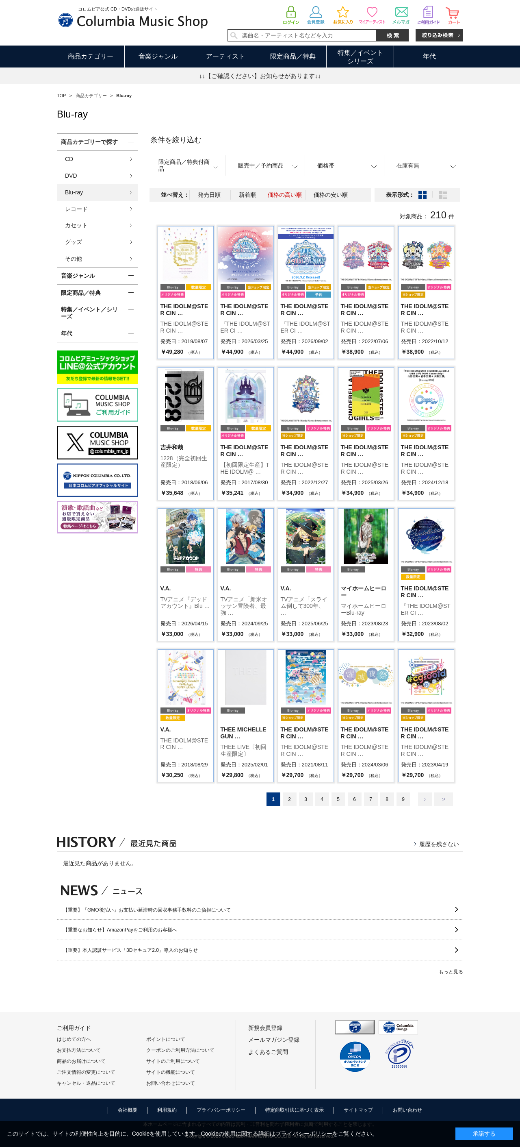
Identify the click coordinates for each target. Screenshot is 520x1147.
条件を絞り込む (176, 140)
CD (69, 159)
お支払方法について (79, 1050)
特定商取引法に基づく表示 (294, 1110)
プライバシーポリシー (221, 1110)
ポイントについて (165, 1039)
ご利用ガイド (74, 1028)
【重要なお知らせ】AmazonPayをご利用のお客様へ (120, 930)
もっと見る (451, 972)
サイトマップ (358, 1110)
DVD (71, 175)
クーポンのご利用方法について (180, 1050)
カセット (76, 225)
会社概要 (127, 1110)
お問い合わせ (407, 1110)
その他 (73, 258)
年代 (429, 56)
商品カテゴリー (90, 56)
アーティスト (225, 56)
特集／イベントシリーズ (360, 57)
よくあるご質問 (268, 1052)
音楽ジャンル (158, 56)
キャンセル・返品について (86, 1083)
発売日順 (209, 195)
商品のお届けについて (81, 1061)
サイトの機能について (170, 1072)
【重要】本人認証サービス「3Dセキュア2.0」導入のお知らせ (130, 950)
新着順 (247, 195)
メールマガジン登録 (273, 1039)
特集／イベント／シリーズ (89, 313)
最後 (443, 799)
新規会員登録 (265, 1028)
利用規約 (167, 1110)
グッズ (73, 242)
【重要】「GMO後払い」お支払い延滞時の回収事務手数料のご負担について (147, 910)
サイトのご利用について (173, 1061)
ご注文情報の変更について (86, 1072)
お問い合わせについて (170, 1083)
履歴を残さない (439, 844)
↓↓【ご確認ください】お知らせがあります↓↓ (260, 75)
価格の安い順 (331, 195)
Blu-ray (74, 192)
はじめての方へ (74, 1039)
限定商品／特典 (293, 56)
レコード (76, 209)
